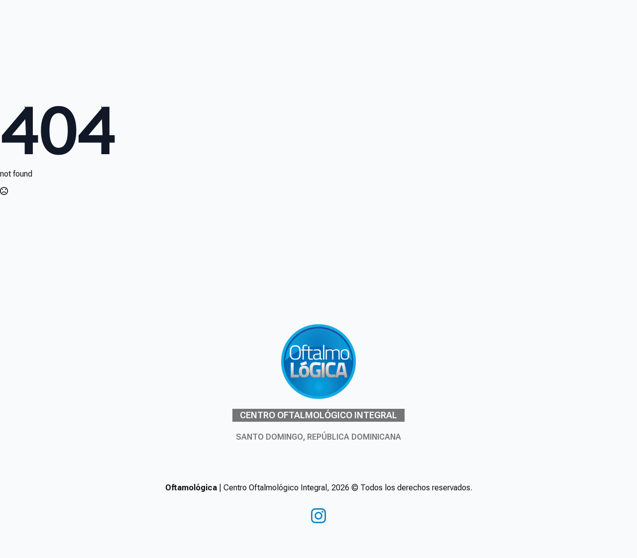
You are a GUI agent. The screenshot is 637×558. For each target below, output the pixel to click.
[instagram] (318, 515)
